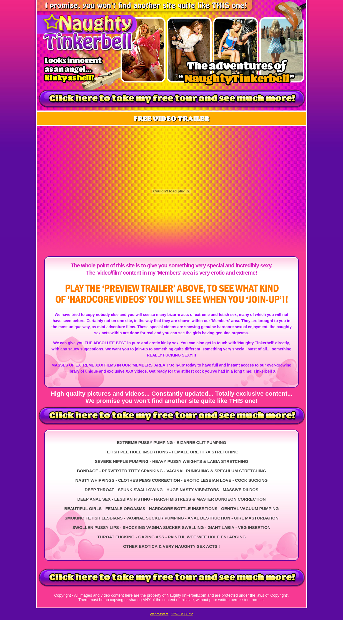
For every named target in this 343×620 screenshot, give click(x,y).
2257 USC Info (182, 614)
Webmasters (159, 614)
